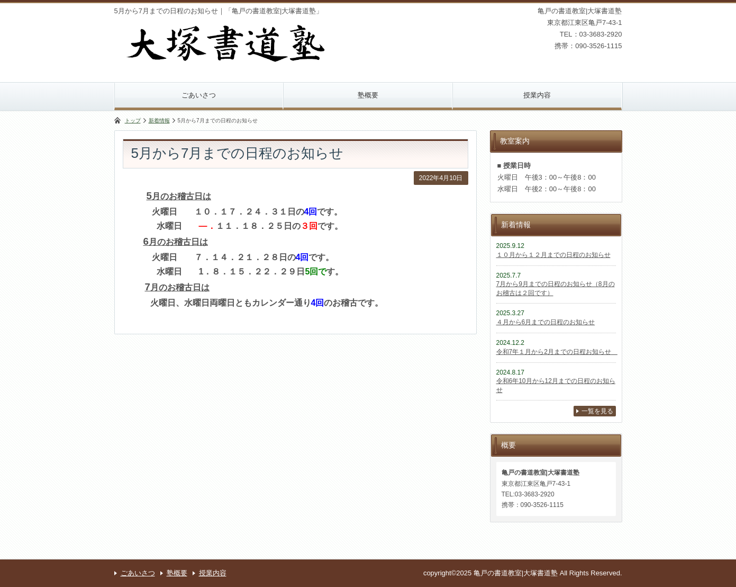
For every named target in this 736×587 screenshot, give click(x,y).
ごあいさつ (198, 95)
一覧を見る (597, 411)
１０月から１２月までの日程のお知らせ (553, 255)
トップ (133, 120)
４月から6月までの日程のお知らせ (545, 322)
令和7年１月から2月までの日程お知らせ (556, 351)
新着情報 (159, 120)
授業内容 (537, 95)
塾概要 (368, 95)
